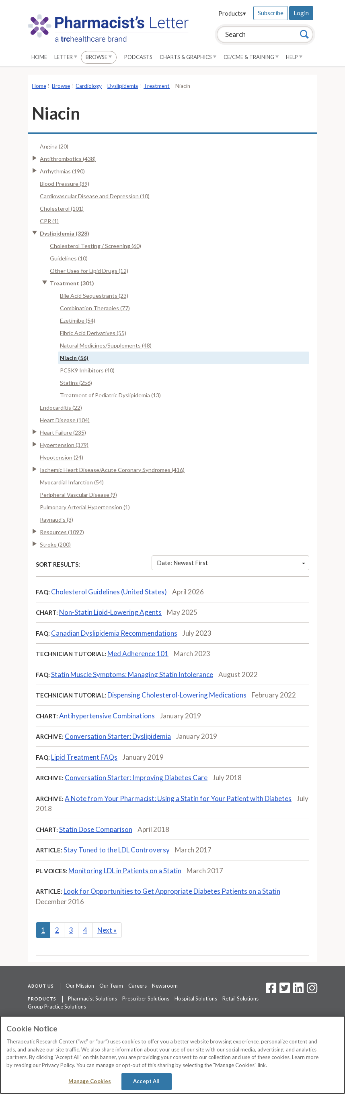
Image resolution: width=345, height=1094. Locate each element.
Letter (65, 57)
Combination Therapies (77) (95, 308)
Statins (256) (76, 382)
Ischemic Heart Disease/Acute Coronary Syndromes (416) (112, 469)
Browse (99, 57)
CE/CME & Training (251, 57)
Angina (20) (54, 146)
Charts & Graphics (188, 57)
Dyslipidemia (122, 86)
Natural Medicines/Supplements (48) (106, 345)
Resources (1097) (62, 532)
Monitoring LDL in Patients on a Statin (124, 870)
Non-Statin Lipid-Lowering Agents (110, 612)
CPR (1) (49, 221)
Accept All (146, 1081)
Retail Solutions (240, 998)
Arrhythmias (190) (62, 171)
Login (301, 12)
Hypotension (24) (61, 457)
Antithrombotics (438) (68, 158)
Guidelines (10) (69, 258)
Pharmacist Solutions (92, 998)
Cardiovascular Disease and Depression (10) (95, 196)
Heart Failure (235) (63, 432)
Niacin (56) (74, 357)
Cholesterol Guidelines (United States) (109, 592)
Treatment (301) (72, 283)
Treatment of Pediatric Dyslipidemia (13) (110, 395)
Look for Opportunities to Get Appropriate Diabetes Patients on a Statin (172, 891)
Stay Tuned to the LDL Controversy (117, 850)
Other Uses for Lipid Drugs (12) (89, 270)
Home (39, 57)
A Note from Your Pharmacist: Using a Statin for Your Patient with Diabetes (178, 798)
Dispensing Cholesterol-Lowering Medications (176, 695)
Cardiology (89, 86)
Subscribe (270, 12)
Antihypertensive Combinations (107, 716)
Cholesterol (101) (62, 208)
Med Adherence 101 (137, 653)
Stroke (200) (55, 544)
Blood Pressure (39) (64, 183)
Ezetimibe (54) (77, 320)
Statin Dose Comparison (95, 829)
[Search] (304, 34)
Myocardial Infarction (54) (72, 482)
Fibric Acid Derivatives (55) (93, 332)
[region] (172, 1055)
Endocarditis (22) (61, 407)
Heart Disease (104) (65, 420)
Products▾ (232, 13)
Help (294, 57)
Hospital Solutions (196, 998)
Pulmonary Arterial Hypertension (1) (85, 507)
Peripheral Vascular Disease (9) (78, 494)
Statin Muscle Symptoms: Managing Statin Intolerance (132, 674)
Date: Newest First (231, 562)
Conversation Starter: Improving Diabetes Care (136, 777)
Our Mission (80, 985)
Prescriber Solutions (145, 998)
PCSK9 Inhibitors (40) (87, 370)
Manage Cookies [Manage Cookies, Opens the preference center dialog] (89, 1081)
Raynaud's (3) (56, 519)
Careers (137, 985)
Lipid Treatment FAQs (84, 757)
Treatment (157, 86)
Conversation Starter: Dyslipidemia (118, 736)
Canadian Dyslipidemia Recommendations (114, 633)
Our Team (111, 985)
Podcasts (138, 57)
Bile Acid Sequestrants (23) (94, 295)
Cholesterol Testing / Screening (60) (95, 245)
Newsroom (165, 985)
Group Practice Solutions (57, 1006)
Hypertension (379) (64, 444)
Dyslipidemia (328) (64, 233)
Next (107, 930)
